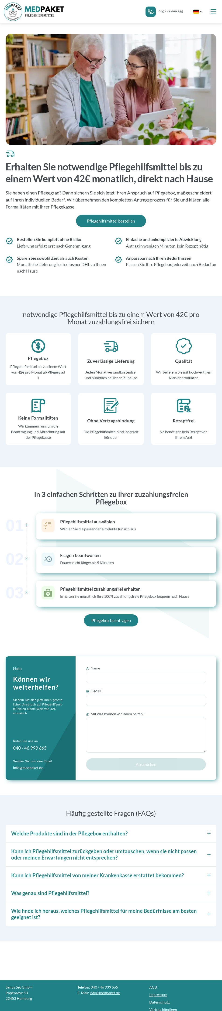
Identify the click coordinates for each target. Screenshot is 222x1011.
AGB (153, 987)
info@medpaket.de (105, 992)
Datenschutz (159, 1002)
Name (93, 668)
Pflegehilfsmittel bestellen (111, 220)
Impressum (158, 994)
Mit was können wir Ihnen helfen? (115, 714)
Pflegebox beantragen (111, 620)
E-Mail (93, 691)
